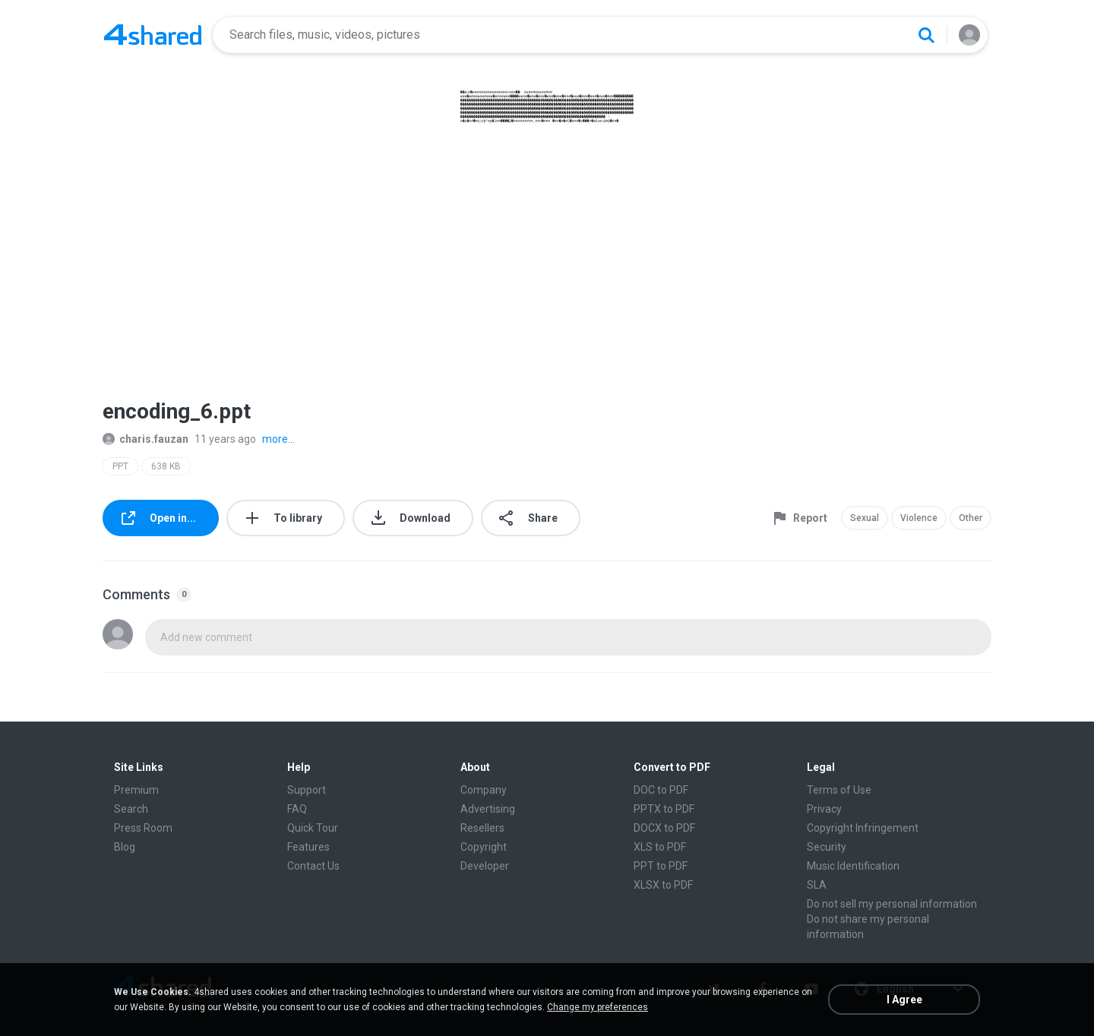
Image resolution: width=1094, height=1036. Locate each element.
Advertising (487, 809)
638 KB (166, 466)
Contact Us (313, 866)
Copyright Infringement (863, 828)
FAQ (297, 809)
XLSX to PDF (663, 885)
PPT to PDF (661, 866)
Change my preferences (597, 1007)
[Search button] (926, 35)
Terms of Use (839, 790)
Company (483, 790)
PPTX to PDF (664, 809)
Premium (136, 790)
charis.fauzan (145, 439)
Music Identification (853, 866)
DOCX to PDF (664, 828)
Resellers (482, 828)
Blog (124, 847)
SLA (817, 885)
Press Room (143, 828)
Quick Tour (312, 828)
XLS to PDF (660, 847)
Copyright (483, 847)
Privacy (824, 809)
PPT (120, 466)
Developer (484, 866)
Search (131, 809)
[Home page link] (152, 35)
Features (308, 847)
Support (306, 790)
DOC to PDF (661, 790)
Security (826, 847)
